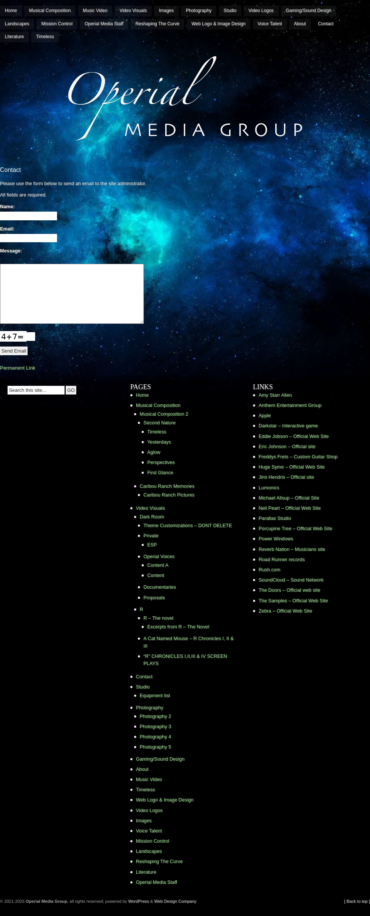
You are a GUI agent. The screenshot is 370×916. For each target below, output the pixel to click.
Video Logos (261, 10)
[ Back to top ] (357, 901)
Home (11, 10)
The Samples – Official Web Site (293, 600)
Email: (7, 229)
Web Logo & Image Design (218, 23)
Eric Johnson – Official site (287, 446)
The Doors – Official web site (289, 590)
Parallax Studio (275, 518)
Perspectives (161, 462)
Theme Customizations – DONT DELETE (187, 525)
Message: (11, 251)
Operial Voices (159, 556)
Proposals (154, 597)
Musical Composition (50, 10)
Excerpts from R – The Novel (178, 627)
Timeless (45, 36)
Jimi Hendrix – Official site (286, 477)
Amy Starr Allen (275, 395)
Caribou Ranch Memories (167, 486)
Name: (7, 206)
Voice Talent (269, 23)
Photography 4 (155, 737)
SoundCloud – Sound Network (291, 580)
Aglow (153, 452)
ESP (152, 545)
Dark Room (152, 517)
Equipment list (155, 695)
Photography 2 (155, 716)
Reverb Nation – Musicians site (292, 549)
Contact (325, 23)
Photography (198, 10)
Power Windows (276, 539)
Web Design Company (175, 901)
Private (151, 535)
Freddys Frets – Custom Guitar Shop (298, 457)
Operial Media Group (28, 48)
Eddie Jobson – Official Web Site (294, 436)
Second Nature (159, 423)
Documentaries (159, 587)
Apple (265, 415)
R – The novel (158, 618)
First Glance (160, 472)
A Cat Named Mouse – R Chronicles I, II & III (188, 642)
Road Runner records (282, 559)
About (300, 23)
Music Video (95, 10)
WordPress (138, 901)
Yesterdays (159, 442)
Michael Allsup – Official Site (289, 498)
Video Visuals (133, 10)
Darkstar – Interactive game (288, 426)
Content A (157, 565)
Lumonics (269, 487)
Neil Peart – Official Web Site (290, 508)
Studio (230, 10)
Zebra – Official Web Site (285, 611)
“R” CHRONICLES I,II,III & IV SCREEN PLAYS (185, 659)
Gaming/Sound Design (308, 10)
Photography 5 (155, 747)
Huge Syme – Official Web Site (292, 467)
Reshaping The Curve (158, 23)
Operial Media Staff (104, 23)
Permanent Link (17, 368)
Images (166, 10)
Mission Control (57, 23)
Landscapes (17, 23)
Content (155, 575)
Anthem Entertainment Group (290, 405)
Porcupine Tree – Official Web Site (295, 528)
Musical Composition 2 (164, 414)
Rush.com (270, 569)
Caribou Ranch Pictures (168, 495)
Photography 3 (155, 726)
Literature (14, 36)
